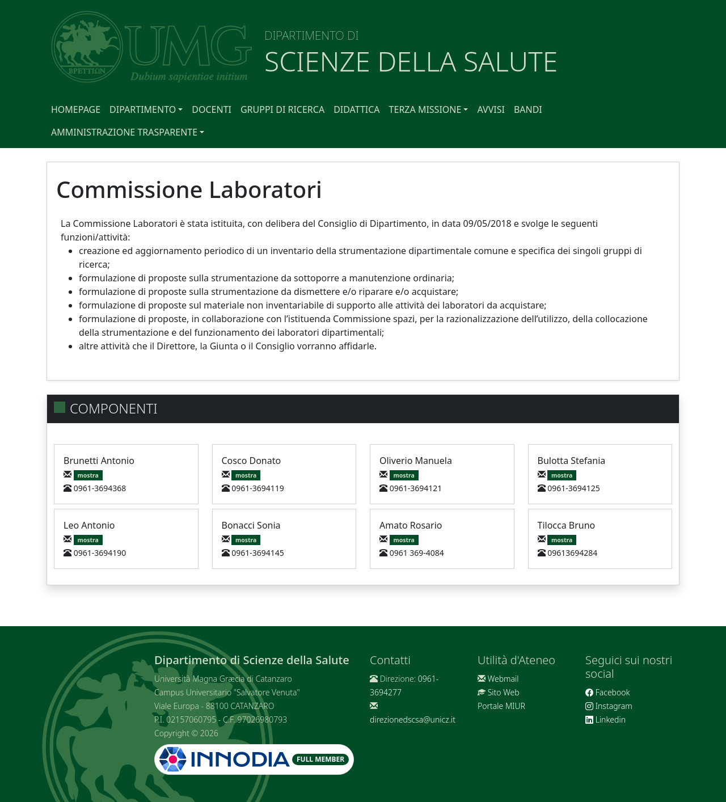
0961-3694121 (416, 488)
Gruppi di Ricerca (282, 109)
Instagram (608, 705)
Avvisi (490, 109)
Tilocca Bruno (567, 525)
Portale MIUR (501, 705)
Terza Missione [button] (425, 109)
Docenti (211, 109)
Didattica (356, 109)
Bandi (528, 109)
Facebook (607, 692)
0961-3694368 (100, 488)
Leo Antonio (89, 525)
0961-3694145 (257, 552)
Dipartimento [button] (142, 109)
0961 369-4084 (417, 552)
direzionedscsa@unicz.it (412, 719)
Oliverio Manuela (415, 460)
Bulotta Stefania (572, 460)
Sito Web (504, 692)
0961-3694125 (573, 488)
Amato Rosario (410, 525)
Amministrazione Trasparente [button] (124, 132)
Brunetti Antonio (99, 460)
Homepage (75, 109)
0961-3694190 (100, 552)
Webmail (503, 678)
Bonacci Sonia (251, 525)
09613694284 (572, 552)
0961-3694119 (257, 488)
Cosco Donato (251, 460)
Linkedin (605, 719)
